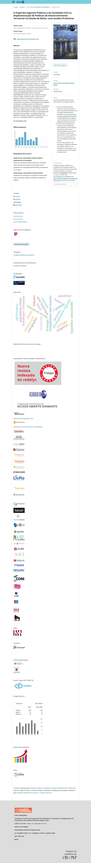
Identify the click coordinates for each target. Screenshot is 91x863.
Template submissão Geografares (23, 255)
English (17, 196)
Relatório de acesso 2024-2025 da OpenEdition (27, 427)
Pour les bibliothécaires (20, 222)
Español (17, 199)
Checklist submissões (19, 266)
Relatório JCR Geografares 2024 (23, 418)
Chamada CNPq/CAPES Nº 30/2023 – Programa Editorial (34, 793)
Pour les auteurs (18, 219)
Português (18, 205)
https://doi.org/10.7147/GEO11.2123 (28, 39)
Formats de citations (60, 184)
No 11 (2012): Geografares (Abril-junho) (38, 7)
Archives (22, 7)
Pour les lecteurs (18, 216)
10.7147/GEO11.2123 (59, 176)
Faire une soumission (21, 244)
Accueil (15, 7)
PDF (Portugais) (61, 65)
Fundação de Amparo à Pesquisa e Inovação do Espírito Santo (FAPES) (51, 788)
